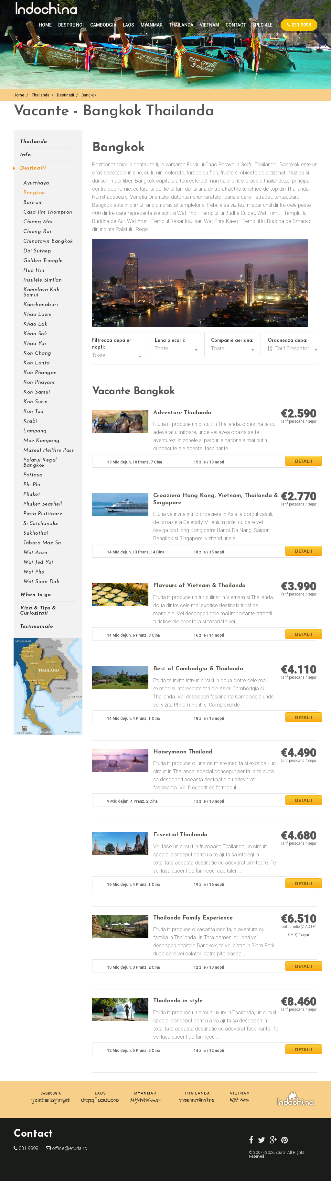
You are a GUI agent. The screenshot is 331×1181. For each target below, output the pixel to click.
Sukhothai (35, 533)
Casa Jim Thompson (47, 212)
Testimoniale (36, 626)
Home (45, 25)
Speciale (262, 25)
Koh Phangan (40, 372)
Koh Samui (36, 392)
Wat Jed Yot (38, 562)
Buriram (33, 202)
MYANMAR (152, 25)
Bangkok (34, 192)
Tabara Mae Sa (42, 543)
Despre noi (71, 25)
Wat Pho (34, 572)
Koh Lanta (36, 363)
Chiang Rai (37, 231)
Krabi (30, 421)
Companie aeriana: (232, 340)
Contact (236, 25)
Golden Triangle (43, 260)
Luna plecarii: (170, 340)
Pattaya (33, 475)
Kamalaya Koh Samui (41, 292)
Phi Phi (31, 484)
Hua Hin (34, 270)
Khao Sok (35, 334)
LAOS (128, 25)
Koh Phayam (38, 382)
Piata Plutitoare (42, 514)
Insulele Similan (42, 280)
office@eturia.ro (69, 1148)
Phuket (31, 494)
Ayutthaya (36, 183)
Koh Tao (33, 411)
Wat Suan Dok (41, 582)
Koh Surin (35, 402)
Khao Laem (37, 314)
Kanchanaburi (40, 304)
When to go (35, 594)
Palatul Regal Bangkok (40, 463)
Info (25, 155)
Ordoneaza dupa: (287, 340)
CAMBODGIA (103, 25)
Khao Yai (34, 343)
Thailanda (40, 95)
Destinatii (65, 95)
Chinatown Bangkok (48, 241)
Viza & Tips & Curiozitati (38, 611)
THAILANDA (181, 25)
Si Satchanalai (41, 523)
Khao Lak (35, 324)
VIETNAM (209, 25)
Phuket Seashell (42, 504)
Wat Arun (35, 552)
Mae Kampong (41, 440)
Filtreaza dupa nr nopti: (111, 344)
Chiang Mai (37, 222)
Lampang (35, 431)
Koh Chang (37, 353)
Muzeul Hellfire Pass (48, 450)
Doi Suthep (37, 251)
